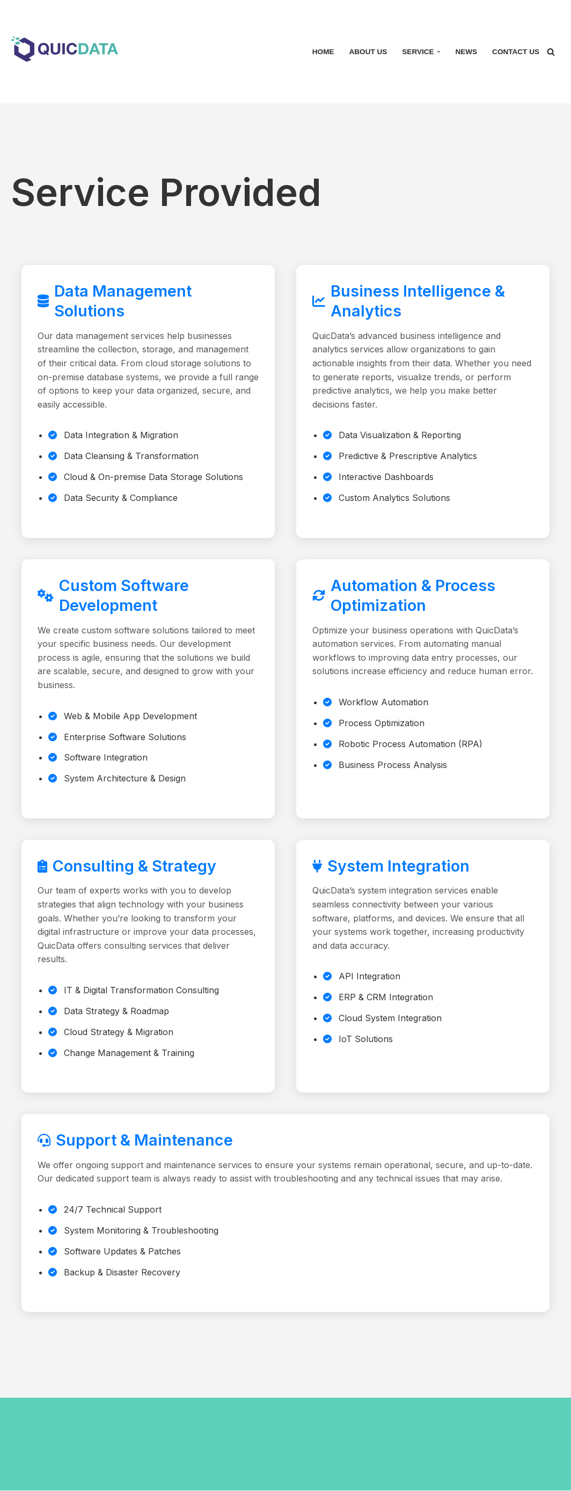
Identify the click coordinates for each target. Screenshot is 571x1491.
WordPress (112, 1444)
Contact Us (515, 52)
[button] (438, 52)
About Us (368, 52)
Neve (21, 1444)
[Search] (551, 52)
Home (323, 52)
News (466, 52)
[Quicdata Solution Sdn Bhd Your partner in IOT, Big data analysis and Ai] (67, 49)
